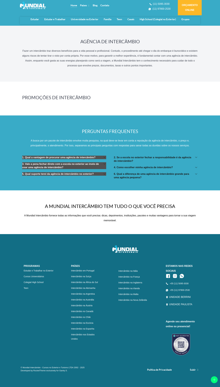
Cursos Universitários (34, 276)
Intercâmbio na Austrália (82, 299)
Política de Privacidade (159, 369)
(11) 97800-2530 (161, 8)
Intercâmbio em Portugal (82, 270)
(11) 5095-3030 (161, 4)
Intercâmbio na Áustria (81, 305)
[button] (64, 157)
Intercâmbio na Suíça (81, 276)
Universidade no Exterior (84, 19)
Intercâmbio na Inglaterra (130, 282)
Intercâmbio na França (129, 277)
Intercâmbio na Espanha (82, 329)
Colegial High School (34, 282)
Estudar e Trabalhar (55, 19)
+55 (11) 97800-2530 (180, 290)
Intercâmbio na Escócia (82, 323)
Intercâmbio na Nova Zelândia (132, 300)
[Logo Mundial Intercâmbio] (43, 5)
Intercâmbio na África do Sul (84, 282)
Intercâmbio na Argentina (83, 294)
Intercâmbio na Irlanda (129, 288)
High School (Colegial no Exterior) (158, 19)
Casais (130, 19)
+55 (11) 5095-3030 (179, 283)
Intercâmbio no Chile (81, 317)
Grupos (185, 19)
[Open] (214, 379)
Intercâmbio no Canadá (82, 311)
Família (107, 19)
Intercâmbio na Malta (128, 294)
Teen (119, 19)
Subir (194, 369)
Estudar (35, 19)
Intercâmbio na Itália (128, 271)
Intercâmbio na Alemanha (83, 288)
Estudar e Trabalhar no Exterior (38, 270)
